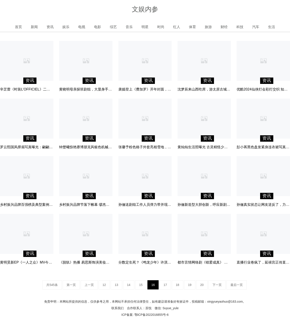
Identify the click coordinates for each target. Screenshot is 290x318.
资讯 (50, 27)
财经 (224, 27)
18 (177, 285)
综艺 (113, 27)
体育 (192, 27)
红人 (176, 27)
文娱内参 (145, 9)
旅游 (208, 27)
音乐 (129, 27)
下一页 (217, 285)
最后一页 (236, 285)
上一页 (89, 285)
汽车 (255, 27)
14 (128, 285)
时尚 (160, 27)
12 (104, 285)
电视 (81, 27)
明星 (145, 27)
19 (190, 285)
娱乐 (65, 27)
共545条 (52, 285)
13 (116, 285)
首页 (18, 27)
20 (202, 285)
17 (165, 285)
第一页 (71, 285)
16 (153, 285)
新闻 (34, 27)
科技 (239, 27)
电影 (97, 27)
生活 (271, 27)
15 (141, 285)
